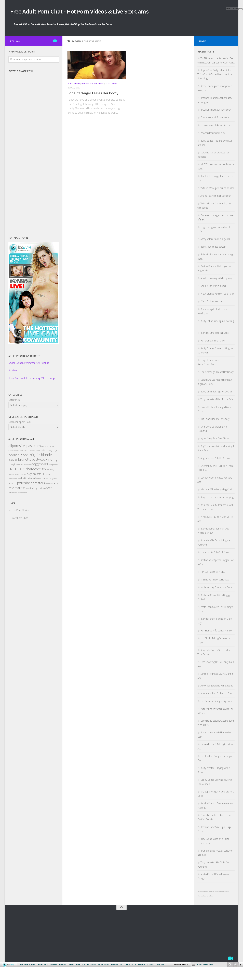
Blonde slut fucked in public (214, 333)
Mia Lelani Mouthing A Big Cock (216, 490)
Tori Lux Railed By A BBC (212, 572)
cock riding (48, 460)
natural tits (47, 479)
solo (27, 489)
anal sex (28, 451)
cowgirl (12, 465)
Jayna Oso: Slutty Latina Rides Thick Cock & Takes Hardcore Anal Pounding (214, 75)
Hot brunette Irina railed (212, 341)
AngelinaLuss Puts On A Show (215, 459)
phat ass (12, 484)
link (240, 914)
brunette (24, 460)
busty (36, 460)
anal (52, 447)
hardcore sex (36, 470)
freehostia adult (202, 892)
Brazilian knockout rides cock (215, 110)
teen (49, 489)
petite (54, 480)
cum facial (20, 465)
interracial (46, 474)
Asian (34, 451)
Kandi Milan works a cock (213, 286)
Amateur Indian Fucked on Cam (216, 694)
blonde (46, 455)
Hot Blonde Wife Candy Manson (216, 631)
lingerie (33, 479)
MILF (39, 479)
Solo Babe (111, 84)
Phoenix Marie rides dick (212, 134)
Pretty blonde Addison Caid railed (217, 294)
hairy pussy (52, 465)
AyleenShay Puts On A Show (214, 439)
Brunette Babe (89, 84)
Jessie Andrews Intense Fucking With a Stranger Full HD (32, 381)
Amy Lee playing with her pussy (216, 279)
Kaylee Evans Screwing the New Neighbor (29, 363)
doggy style (39, 465)
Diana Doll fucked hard (212, 302)
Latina (25, 479)
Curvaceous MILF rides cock (214, 118)
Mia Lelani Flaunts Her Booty (215, 419)
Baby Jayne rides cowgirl (213, 247)
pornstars (38, 484)
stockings (33, 489)
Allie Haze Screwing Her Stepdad (216, 686)
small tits (19, 489)
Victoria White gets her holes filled (217, 189)
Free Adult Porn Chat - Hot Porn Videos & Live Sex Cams (91, 11)
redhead (48, 485)
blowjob (13, 460)
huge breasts (34, 474)
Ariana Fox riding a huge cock (215, 196)
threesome (13, 493)
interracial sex (14, 479)
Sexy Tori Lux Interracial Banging (217, 498)
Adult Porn (74, 84)
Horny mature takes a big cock (216, 126)
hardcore (17, 469)
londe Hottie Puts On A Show (215, 553)
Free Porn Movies (20, 511)
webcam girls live (207, 897)
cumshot (27, 465)
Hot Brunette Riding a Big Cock (216, 702)
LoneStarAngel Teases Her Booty (93, 94)
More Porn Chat (19, 519)
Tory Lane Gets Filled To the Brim (216, 400)
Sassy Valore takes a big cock (215, 240)
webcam (23, 493)
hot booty (50, 471)
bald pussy (46, 451)
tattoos (42, 489)
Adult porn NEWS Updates (24, 357)
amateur (45, 447)
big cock (23, 456)
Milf (101, 84)
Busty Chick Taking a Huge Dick (216, 392)
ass (38, 451)
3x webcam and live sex (214, 892)
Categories (14, 400)
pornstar (23, 483)
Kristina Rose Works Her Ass (214, 580)
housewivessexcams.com (17, 475)
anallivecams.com (15, 451)
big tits (35, 455)
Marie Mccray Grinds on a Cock (216, 588)
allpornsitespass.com (24, 446)
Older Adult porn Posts (19, 423)
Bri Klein (12, 371)
